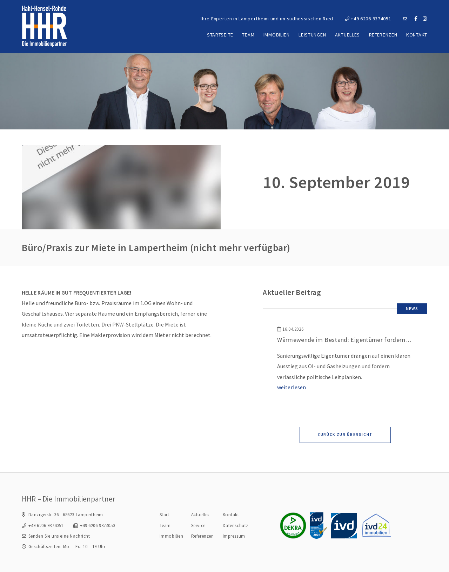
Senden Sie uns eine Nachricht (59, 536)
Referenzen (383, 35)
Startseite (220, 35)
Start (164, 515)
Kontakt (416, 35)
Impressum (234, 536)
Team (248, 35)
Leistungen (312, 35)
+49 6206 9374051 (368, 18)
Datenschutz (235, 526)
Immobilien (276, 35)
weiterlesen (291, 387)
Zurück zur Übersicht (345, 434)
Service (198, 526)
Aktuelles (347, 35)
